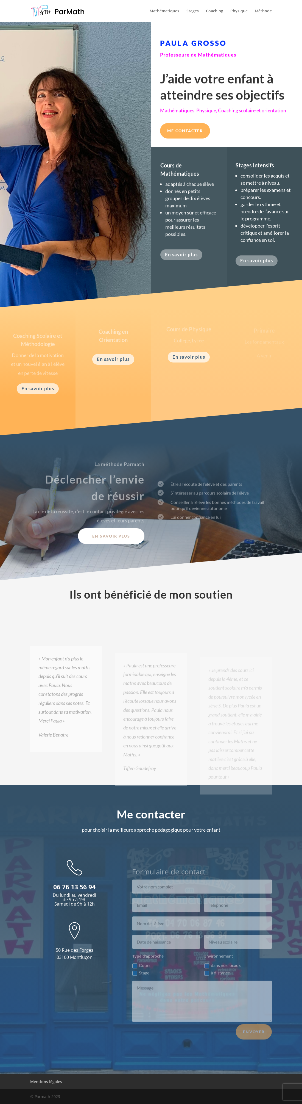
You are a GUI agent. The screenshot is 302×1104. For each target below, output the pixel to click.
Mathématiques (164, 11)
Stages (192, 11)
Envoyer (254, 1040)
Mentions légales (46, 1081)
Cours (141, 974)
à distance (217, 981)
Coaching (214, 11)
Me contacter (185, 130)
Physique (239, 11)
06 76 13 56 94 (74, 886)
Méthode (263, 11)
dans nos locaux (222, 974)
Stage (140, 981)
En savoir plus (181, 258)
